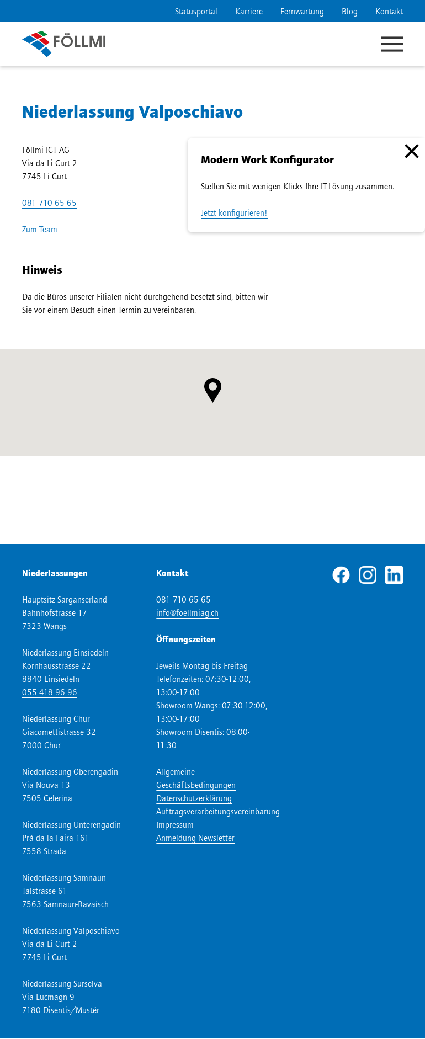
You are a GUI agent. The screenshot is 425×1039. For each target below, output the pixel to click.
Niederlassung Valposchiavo (71, 930)
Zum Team (39, 229)
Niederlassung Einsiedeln (65, 652)
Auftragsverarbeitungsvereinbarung (218, 811)
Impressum (175, 824)
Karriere (249, 11)
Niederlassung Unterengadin (71, 824)
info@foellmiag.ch (187, 612)
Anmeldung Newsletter (195, 837)
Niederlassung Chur (56, 718)
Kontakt (389, 11)
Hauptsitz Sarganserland (64, 599)
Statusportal (196, 11)
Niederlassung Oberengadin (70, 771)
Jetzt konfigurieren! (234, 212)
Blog (350, 11)
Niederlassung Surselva (62, 983)
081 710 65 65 (49, 202)
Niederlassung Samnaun (64, 877)
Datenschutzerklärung (194, 797)
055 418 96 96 (49, 691)
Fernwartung (302, 11)
